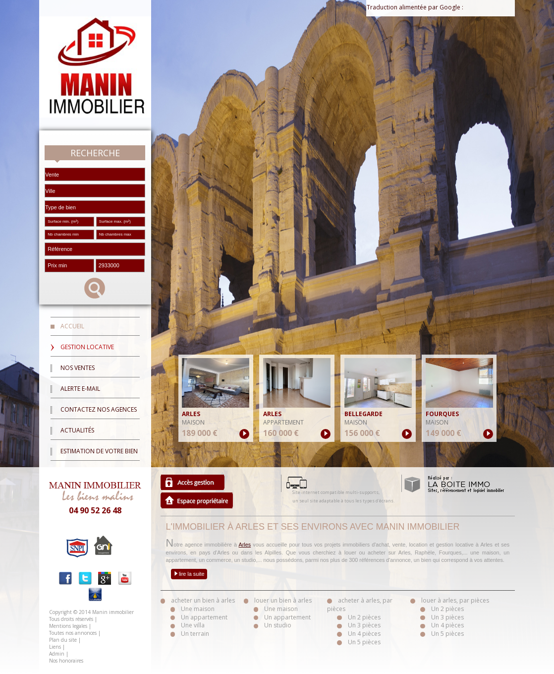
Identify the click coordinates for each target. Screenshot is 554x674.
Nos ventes (77, 368)
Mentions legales (68, 625)
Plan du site (63, 639)
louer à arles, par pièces (455, 600)
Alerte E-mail (80, 388)
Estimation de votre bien (99, 451)
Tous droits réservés (71, 618)
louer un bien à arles (283, 600)
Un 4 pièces (364, 633)
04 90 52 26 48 (95, 510)
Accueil (72, 326)
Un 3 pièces (364, 625)
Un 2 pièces (364, 617)
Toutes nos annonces (73, 632)
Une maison (198, 609)
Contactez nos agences (98, 409)
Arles (245, 545)
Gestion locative (87, 347)
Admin (56, 653)
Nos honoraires (66, 660)
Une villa (193, 625)
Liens (55, 646)
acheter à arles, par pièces (359, 604)
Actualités (77, 430)
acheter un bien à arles (203, 600)
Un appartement (204, 617)
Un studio (277, 625)
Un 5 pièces (364, 642)
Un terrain (195, 633)
